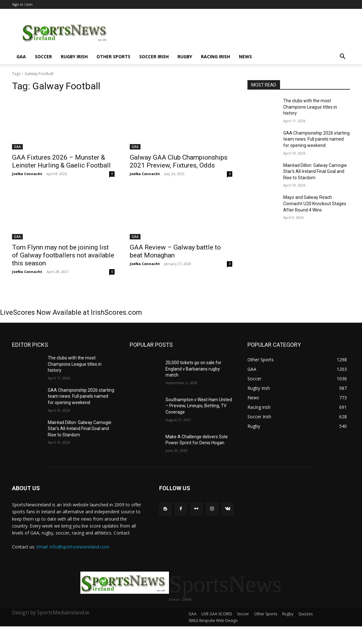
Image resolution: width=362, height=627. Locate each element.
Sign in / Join (22, 4)
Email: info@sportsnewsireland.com (72, 547)
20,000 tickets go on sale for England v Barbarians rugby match (193, 368)
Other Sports (113, 57)
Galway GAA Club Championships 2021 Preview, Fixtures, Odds (179, 161)
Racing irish (215, 57)
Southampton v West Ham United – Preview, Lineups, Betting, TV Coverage (198, 406)
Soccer (43, 57)
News (245, 57)
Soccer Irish (154, 57)
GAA (21, 57)
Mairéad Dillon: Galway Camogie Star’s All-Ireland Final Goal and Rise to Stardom (315, 171)
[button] (342, 57)
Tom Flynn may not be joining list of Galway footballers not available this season (63, 255)
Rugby (185, 57)
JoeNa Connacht (27, 173)
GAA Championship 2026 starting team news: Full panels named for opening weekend (316, 139)
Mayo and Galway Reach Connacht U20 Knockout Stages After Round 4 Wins (314, 203)
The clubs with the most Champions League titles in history (310, 107)
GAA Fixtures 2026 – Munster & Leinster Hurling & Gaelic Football (61, 161)
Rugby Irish (74, 57)
